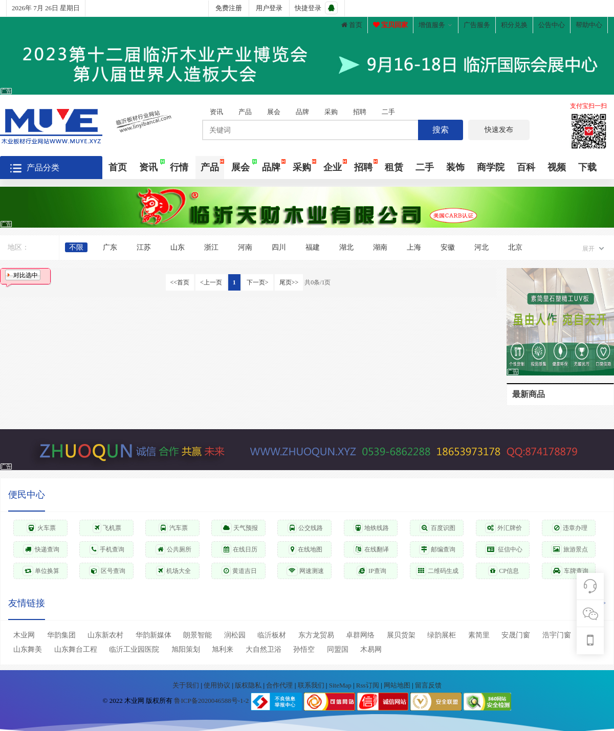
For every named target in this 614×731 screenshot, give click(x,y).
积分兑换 (514, 25)
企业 (332, 167)
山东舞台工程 (75, 649)
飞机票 (107, 528)
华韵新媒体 (153, 635)
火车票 (41, 528)
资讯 (216, 112)
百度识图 (437, 528)
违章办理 (569, 528)
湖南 (380, 247)
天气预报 (239, 528)
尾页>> (289, 282)
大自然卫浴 (263, 649)
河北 (481, 247)
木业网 (24, 635)
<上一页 (211, 282)
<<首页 (180, 282)
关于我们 (186, 685)
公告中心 (551, 25)
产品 (245, 112)
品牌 (302, 112)
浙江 (211, 247)
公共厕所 (173, 549)
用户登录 (269, 8)
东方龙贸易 (316, 635)
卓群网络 (360, 635)
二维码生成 (437, 571)
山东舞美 (27, 649)
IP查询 (371, 571)
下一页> (258, 282)
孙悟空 (304, 649)
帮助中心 (589, 25)
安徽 (448, 247)
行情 (179, 167)
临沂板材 (271, 635)
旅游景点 (569, 549)
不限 (76, 247)
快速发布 (499, 130)
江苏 (144, 247)
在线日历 (239, 549)
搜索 (440, 129)
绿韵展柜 (441, 635)
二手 (388, 112)
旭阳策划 (185, 649)
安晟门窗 (515, 635)
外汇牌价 (503, 528)
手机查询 (107, 549)
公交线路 (305, 528)
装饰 (455, 167)
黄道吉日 (239, 571)
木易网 (371, 649)
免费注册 (228, 8)
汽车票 (173, 528)
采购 (331, 112)
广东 (110, 247)
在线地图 (305, 549)
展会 (273, 112)
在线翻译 (371, 549)
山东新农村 (105, 635)
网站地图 (398, 685)
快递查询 (41, 549)
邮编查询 (437, 549)
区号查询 (107, 571)
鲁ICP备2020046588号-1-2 (211, 701)
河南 (245, 247)
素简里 (479, 635)
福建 (312, 247)
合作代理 (280, 685)
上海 (414, 247)
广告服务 (477, 25)
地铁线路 (371, 528)
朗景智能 (197, 635)
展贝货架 (401, 635)
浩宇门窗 (556, 635)
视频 (556, 167)
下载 (587, 167)
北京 (515, 247)
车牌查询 (569, 571)
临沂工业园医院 (134, 649)
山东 (177, 247)
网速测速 (305, 571)
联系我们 (312, 685)
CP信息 (503, 571)
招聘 (359, 112)
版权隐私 (249, 685)
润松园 (235, 635)
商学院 (491, 167)
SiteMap (341, 685)
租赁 (394, 167)
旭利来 (222, 649)
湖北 (346, 247)
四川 (279, 247)
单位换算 (41, 571)
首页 (351, 25)
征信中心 (503, 549)
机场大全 (173, 571)
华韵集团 (61, 635)
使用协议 (218, 685)
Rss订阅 (367, 685)
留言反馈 (428, 685)
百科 (526, 167)
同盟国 (337, 649)
